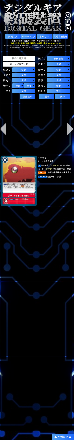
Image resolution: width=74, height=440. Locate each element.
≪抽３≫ (42, 172)
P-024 (40, 157)
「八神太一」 (54, 165)
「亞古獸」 (48, 168)
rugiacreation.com (55, 43)
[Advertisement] (37, 244)
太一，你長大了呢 (45, 161)
